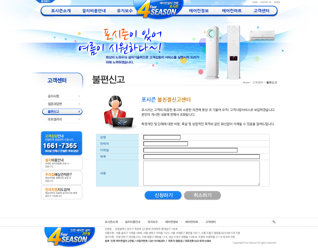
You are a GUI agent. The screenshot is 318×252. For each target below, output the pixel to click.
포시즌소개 (56, 10)
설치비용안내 (91, 10)
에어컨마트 (227, 10)
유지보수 (125, 10)
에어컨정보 (193, 10)
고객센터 (261, 10)
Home (246, 82)
